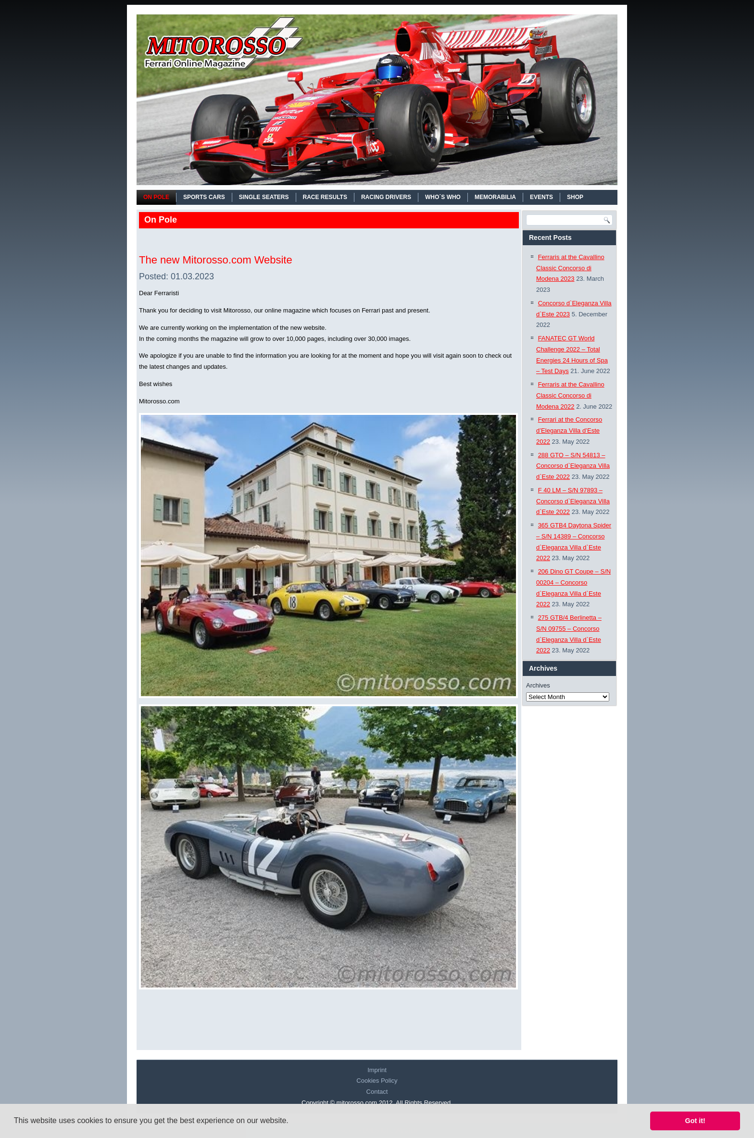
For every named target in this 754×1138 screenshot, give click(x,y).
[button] (291, 1121)
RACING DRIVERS (386, 197)
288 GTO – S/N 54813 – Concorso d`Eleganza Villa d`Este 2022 (573, 466)
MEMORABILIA (495, 197)
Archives (538, 685)
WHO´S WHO (443, 197)
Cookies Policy (376, 1080)
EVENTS (541, 197)
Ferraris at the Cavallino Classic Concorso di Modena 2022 (570, 395)
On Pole (156, 197)
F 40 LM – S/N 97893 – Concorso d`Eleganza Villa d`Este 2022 (573, 501)
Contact (377, 1091)
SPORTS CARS (204, 197)
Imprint (377, 1070)
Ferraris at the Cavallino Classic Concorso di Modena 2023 (570, 268)
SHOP (575, 197)
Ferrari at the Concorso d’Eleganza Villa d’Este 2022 (569, 430)
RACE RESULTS (325, 197)
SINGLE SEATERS (264, 197)
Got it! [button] (695, 1121)
